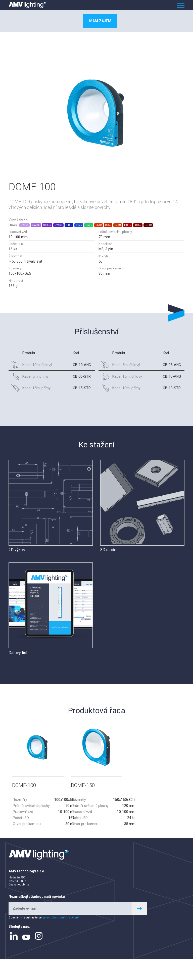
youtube (26, 937)
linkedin (14, 936)
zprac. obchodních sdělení (60, 917)
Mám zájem (100, 21)
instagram (38, 936)
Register (139, 908)
